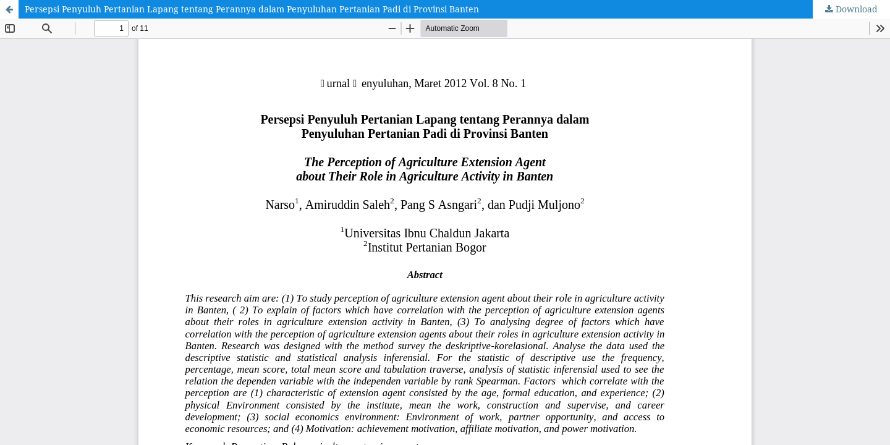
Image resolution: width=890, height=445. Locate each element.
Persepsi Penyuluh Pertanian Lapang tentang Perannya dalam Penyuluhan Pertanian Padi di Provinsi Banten (252, 9)
